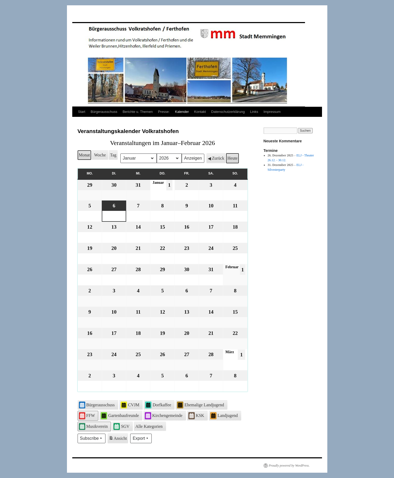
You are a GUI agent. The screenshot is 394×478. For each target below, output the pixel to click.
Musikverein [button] (93, 426)
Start (81, 112)
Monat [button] (84, 155)
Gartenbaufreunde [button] (120, 415)
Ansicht (118, 439)
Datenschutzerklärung (228, 112)
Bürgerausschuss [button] (97, 405)
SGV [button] (121, 426)
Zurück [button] (216, 158)
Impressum (272, 112)
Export (141, 438)
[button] (150, 426)
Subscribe (91, 438)
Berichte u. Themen (137, 112)
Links (254, 112)
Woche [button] (100, 155)
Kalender (182, 112)
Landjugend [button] (224, 415)
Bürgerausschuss (104, 112)
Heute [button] (232, 158)
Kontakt (200, 112)
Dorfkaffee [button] (158, 405)
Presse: (164, 112)
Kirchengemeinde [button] (164, 415)
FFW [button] (87, 415)
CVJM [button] (130, 405)
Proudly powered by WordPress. (289, 465)
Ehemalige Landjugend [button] (200, 405)
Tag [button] (113, 155)
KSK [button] (196, 415)
